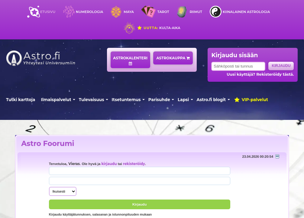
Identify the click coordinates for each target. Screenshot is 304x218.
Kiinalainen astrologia (246, 12)
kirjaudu (109, 164)
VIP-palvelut (251, 99)
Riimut (196, 12)
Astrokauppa (173, 58)
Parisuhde (159, 99)
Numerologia (89, 12)
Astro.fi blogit (211, 99)
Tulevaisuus (91, 99)
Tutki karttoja (20, 99)
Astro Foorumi (47, 143)
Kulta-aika (158, 28)
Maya (129, 12)
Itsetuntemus (126, 99)
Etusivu (47, 12)
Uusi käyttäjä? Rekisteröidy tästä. (260, 74)
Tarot (163, 12)
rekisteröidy (134, 164)
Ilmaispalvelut (56, 99)
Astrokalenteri (130, 60)
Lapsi (183, 99)
